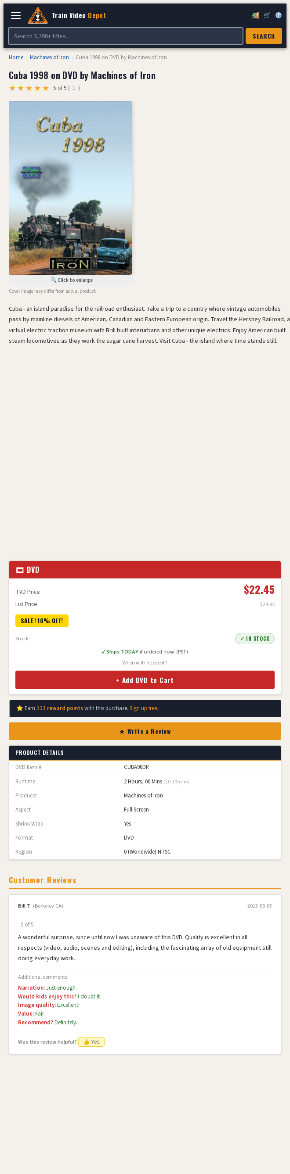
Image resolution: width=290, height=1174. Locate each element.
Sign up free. (144, 708)
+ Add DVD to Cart (145, 680)
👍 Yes (91, 1042)
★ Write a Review (144, 731)
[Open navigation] (16, 15)
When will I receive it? (145, 663)
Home (16, 57)
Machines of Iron (49, 57)
